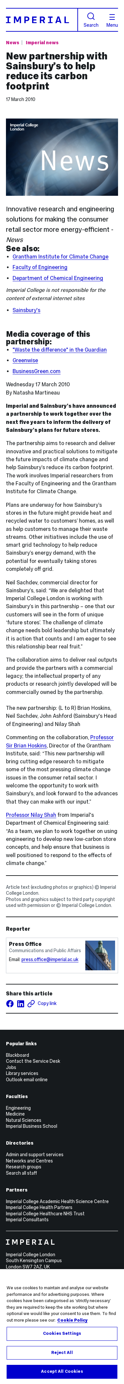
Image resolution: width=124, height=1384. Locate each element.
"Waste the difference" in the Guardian (60, 350)
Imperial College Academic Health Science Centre (57, 1201)
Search (91, 20)
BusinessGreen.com (37, 371)
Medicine (15, 1114)
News (12, 43)
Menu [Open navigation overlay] (112, 20)
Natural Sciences (23, 1120)
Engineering (18, 1108)
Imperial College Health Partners (39, 1207)
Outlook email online (27, 1080)
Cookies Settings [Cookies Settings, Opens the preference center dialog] (62, 1333)
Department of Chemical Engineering (58, 278)
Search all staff (21, 1173)
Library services (22, 1073)
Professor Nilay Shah (31, 815)
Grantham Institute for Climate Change (60, 257)
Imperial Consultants (27, 1220)
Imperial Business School (31, 1126)
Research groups (23, 1167)
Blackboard (17, 1055)
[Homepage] (42, 19)
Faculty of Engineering (40, 267)
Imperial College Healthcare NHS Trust (45, 1214)
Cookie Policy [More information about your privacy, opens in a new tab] (72, 1320)
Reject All (61, 1352)
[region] (62, 1326)
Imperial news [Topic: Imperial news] (42, 43)
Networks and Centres (29, 1161)
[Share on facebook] (10, 1004)
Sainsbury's (26, 310)
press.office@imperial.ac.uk (49, 959)
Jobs (11, 1067)
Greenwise (25, 360)
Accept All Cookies (62, 1371)
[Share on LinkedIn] (20, 1004)
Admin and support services (34, 1155)
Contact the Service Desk (33, 1061)
